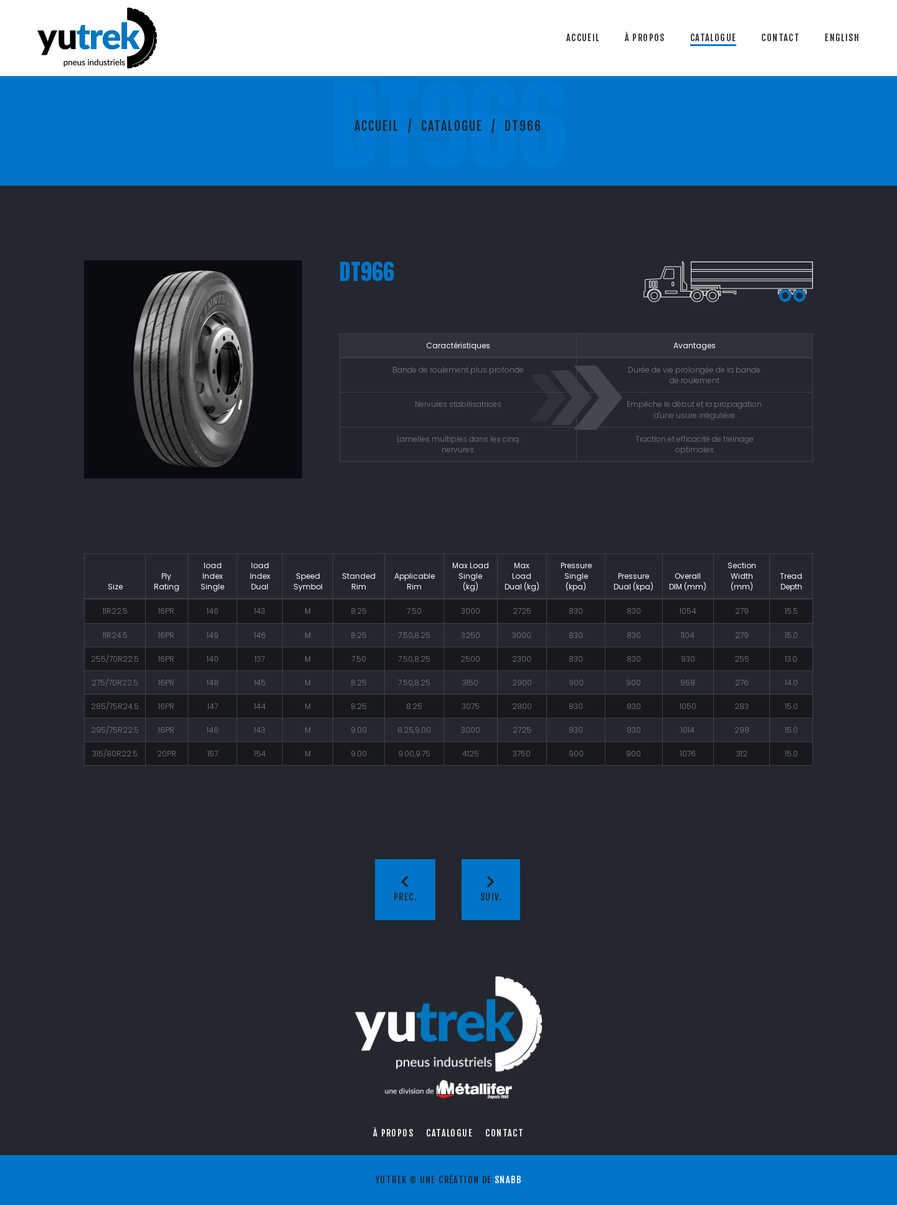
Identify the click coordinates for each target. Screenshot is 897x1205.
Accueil (583, 37)
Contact (780, 37)
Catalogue (713, 37)
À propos (645, 37)
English (842, 37)
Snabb (508, 1179)
